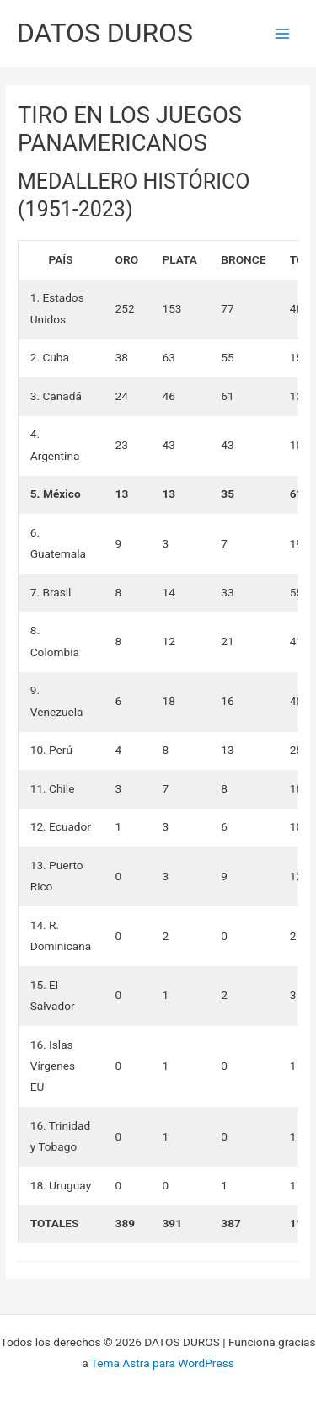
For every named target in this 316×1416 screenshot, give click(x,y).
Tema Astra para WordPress (162, 1363)
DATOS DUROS (105, 33)
